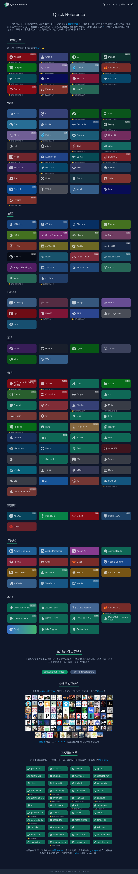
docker (76, 853)
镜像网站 (103, 760)
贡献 (37, 48)
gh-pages (94, 850)
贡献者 (100, 691)
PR (104, 27)
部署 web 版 (57, 850)
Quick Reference (47, 691)
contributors (60, 741)
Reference (73, 24)
